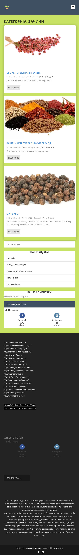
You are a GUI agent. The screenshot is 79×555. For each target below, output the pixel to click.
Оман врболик (13, 284)
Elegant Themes (34, 548)
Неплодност (12, 278)
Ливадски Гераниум (16, 264)
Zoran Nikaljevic (14, 77)
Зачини (36, 77)
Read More (13, 87)
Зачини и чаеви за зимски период (29, 143)
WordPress (58, 548)
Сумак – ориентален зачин (24, 72)
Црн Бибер (13, 213)
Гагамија (11, 258)
